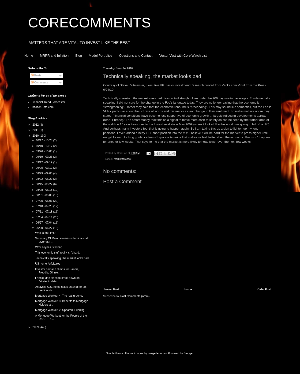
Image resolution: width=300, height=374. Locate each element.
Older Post (264, 289)
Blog (78, 55)
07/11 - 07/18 (44, 211)
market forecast (122, 158)
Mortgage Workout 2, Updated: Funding (60, 310)
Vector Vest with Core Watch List (183, 55)
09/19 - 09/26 (44, 156)
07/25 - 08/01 (44, 200)
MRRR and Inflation (54, 55)
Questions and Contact (135, 55)
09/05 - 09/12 (44, 167)
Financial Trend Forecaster (48, 102)
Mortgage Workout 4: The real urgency (59, 295)
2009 (36, 327)
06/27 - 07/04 (44, 222)
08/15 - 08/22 (44, 184)
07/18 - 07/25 (44, 206)
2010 (36, 135)
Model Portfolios (100, 55)
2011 (36, 130)
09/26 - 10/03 (44, 151)
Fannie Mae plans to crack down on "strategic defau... (57, 279)
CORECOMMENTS (89, 22)
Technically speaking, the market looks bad (62, 258)
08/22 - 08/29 (44, 178)
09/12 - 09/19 (44, 162)
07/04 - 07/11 (44, 217)
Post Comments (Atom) (135, 296)
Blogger (188, 353)
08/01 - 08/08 (44, 195)
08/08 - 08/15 (44, 189)
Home (28, 55)
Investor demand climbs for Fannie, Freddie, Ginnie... (57, 271)
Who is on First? (45, 233)
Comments (39, 82)
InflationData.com (42, 107)
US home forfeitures (47, 263)
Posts (36, 75)
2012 (36, 124)
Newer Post (111, 289)
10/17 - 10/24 (44, 140)
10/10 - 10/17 (44, 146)
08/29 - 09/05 (44, 173)
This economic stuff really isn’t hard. (57, 252)
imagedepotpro (157, 353)
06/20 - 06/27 (44, 228)
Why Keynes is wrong (48, 247)
